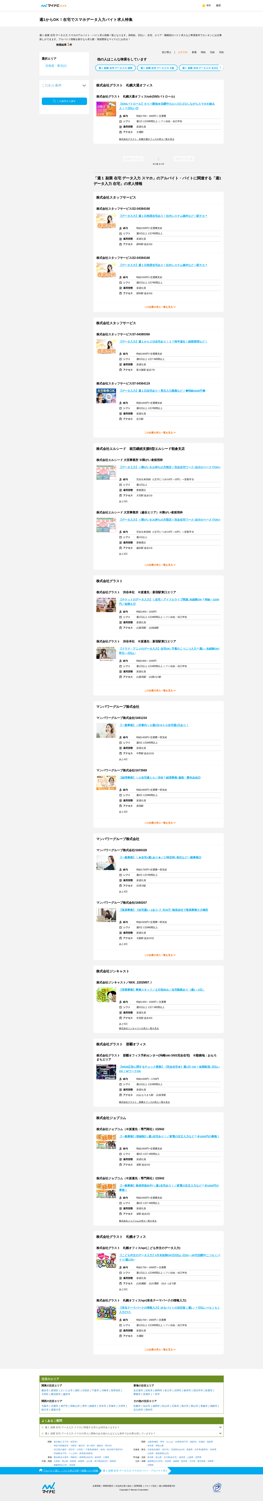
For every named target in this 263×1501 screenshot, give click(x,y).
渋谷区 (85, 1390)
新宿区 (54, 1390)
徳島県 (113, 1461)
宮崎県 (211, 1461)
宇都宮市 (118, 1450)
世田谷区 (116, 1390)
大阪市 (45, 1406)
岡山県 (65, 1461)
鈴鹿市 (209, 1390)
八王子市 (64, 1442)
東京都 (57, 1442)
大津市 (121, 1406)
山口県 (89, 1461)
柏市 (102, 1450)
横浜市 (45, 1390)
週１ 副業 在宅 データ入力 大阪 (157, 68)
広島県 (57, 1461)
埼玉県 (57, 1450)
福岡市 (156, 1406)
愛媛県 (57, 1465)
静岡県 (82, 1457)
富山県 (159, 1457)
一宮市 (156, 1394)
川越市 (63, 1450)
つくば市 (73, 1453)
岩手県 (198, 1450)
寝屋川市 (56, 1409)
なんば (169, 1442)
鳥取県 (73, 1461)
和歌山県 (160, 1446)
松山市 (165, 1406)
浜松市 (149, 1390)
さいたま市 (67, 1390)
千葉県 (89, 1450)
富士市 (168, 1390)
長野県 (198, 1457)
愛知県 (57, 1457)
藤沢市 (82, 1446)
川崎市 (105, 1390)
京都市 (54, 1406)
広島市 (175, 1406)
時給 (203, 52)
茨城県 (57, 1453)
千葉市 (95, 1390)
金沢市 (173, 1457)
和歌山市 (75, 1406)
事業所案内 (108, 1486)
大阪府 (150, 1442)
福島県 (159, 1453)
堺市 (84, 1406)
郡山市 (194, 1406)
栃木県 (110, 1450)
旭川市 (185, 1406)
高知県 (72, 1465)
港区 (77, 1390)
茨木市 (102, 1406)
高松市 (104, 1461)
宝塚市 (112, 1406)
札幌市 (137, 1406)
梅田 (156, 1442)
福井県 (182, 1457)
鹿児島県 (201, 1461)
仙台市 (146, 1406)
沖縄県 (150, 1465)
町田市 (74, 1442)
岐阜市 (187, 1390)
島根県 (81, 1461)
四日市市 (198, 1390)
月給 (221, 52)
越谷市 (66, 1394)
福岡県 (150, 1461)
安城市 (146, 1394)
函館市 (213, 1406)
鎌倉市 (100, 1446)
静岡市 (158, 1390)
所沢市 (72, 1450)
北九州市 (138, 1409)
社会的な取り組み (124, 1486)
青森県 (190, 1450)
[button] (220, 67)
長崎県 (176, 1461)
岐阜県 (98, 1457)
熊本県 (184, 1461)
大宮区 (80, 1450)
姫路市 (93, 1406)
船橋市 (95, 1450)
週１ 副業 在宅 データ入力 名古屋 (200, 68)
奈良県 (150, 1446)
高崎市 (89, 1453)
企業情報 (97, 1486)
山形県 (150, 1453)
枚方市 (45, 1409)
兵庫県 (178, 1442)
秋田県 (213, 1450)
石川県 (167, 1457)
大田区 (45, 1394)
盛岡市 (204, 1450)
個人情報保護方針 (167, 1486)
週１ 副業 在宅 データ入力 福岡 (115, 68)
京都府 (202, 1442)
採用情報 (138, 1486)
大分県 (192, 1461)
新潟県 (150, 1457)
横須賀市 (56, 1394)
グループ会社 (150, 1486)
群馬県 (82, 1453)
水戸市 (63, 1453)
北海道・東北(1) (56, 65)
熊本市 (149, 1409)
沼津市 (177, 1390)
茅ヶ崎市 (91, 1446)
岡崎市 (74, 1457)
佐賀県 (168, 1461)
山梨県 (190, 1457)
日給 (212, 52)
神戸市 (64, 1406)
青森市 (204, 1406)
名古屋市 (138, 1390)
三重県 (106, 1457)
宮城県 (174, 1450)
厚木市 (108, 1446)
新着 (194, 52)
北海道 (150, 1450)
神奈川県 (58, 1446)
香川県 (97, 1461)
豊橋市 (137, 1394)
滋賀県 (210, 1442)
